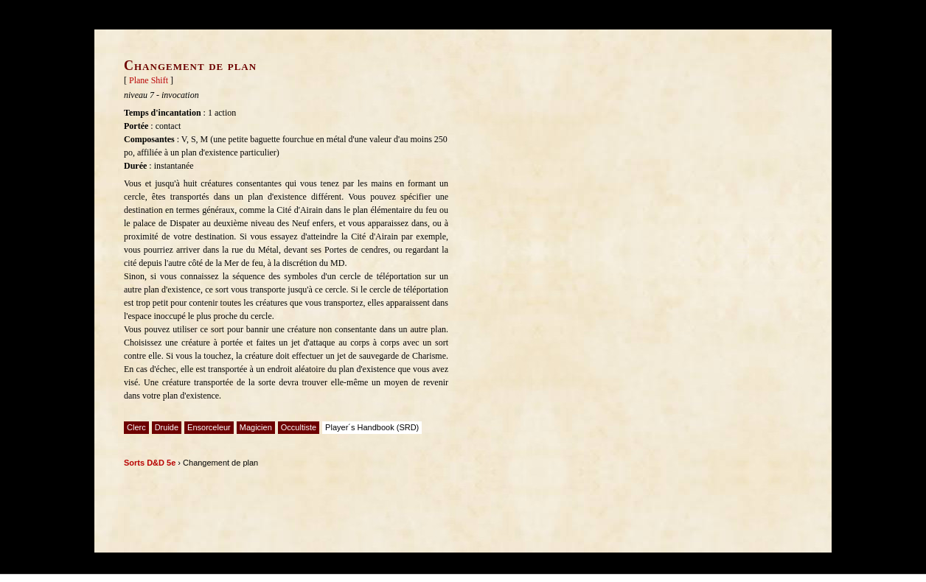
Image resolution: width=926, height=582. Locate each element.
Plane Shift (148, 80)
